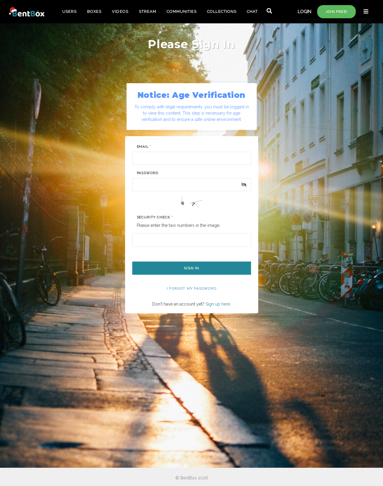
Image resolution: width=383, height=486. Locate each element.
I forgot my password (191, 288)
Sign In (191, 268)
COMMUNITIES (182, 11)
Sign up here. (218, 304)
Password (148, 173)
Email (144, 147)
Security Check (155, 217)
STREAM (147, 11)
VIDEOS (120, 11)
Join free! (336, 12)
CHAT (252, 11)
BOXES (94, 11)
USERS (69, 11)
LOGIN (304, 11)
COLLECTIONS (221, 11)
